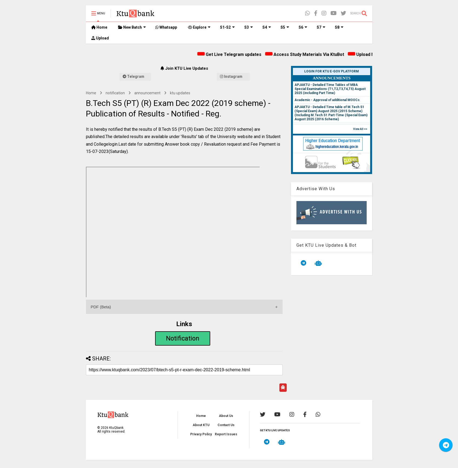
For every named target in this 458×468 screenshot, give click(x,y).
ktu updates (180, 93)
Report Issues (226, 434)
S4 (266, 27)
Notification (182, 338)
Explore (199, 27)
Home (99, 27)
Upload (100, 38)
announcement (147, 93)
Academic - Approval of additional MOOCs (327, 100)
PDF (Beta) (101, 307)
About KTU (201, 425)
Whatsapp (166, 27)
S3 (248, 27)
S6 (303, 27)
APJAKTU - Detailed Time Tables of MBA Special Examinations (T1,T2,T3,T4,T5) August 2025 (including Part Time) (330, 89)
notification (115, 93)
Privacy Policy (201, 434)
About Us (226, 416)
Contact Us (226, 425)
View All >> (360, 129)
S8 (339, 27)
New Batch (132, 27)
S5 (284, 27)
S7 (321, 27)
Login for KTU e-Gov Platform (331, 71)
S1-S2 (227, 27)
